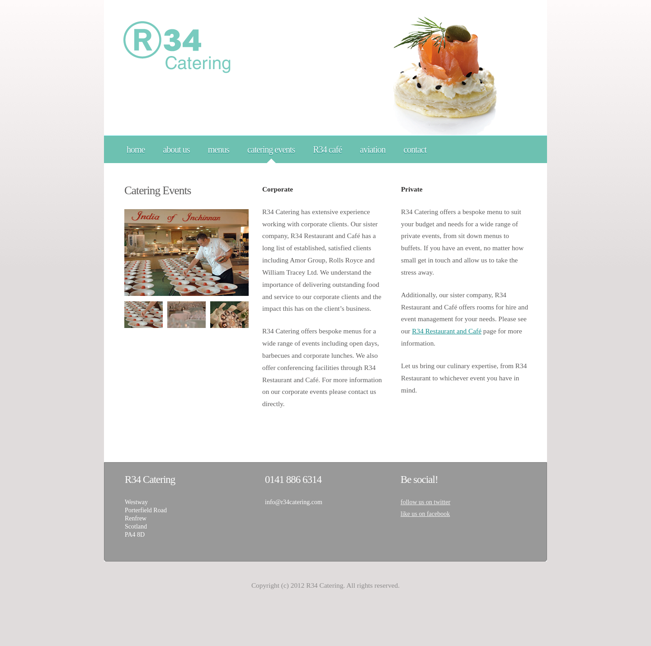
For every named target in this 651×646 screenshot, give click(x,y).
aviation (372, 149)
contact (414, 149)
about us (176, 149)
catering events (271, 149)
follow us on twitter (425, 502)
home (136, 149)
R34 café (327, 149)
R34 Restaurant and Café (446, 331)
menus (218, 149)
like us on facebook (425, 513)
